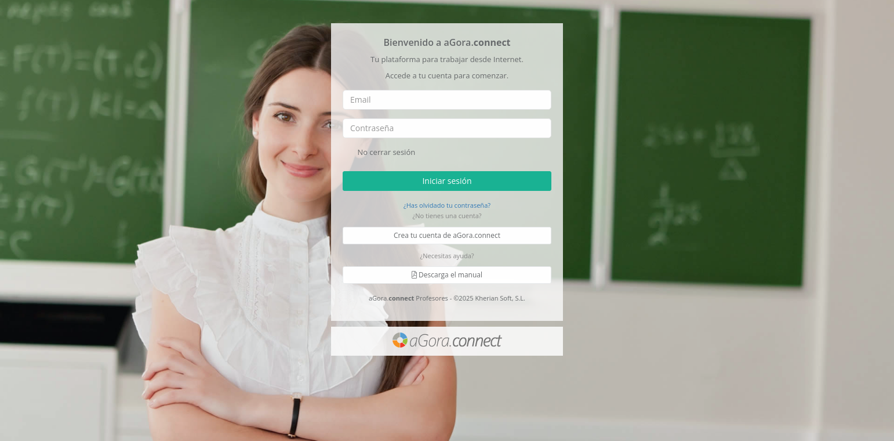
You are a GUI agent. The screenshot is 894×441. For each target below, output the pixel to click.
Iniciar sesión (446, 180)
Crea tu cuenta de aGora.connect (447, 235)
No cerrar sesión (379, 152)
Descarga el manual (447, 275)
